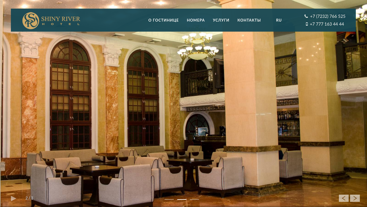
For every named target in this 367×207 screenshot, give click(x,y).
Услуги (221, 20)
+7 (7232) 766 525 (327, 16)
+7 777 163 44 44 (327, 23)
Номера (196, 20)
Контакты (249, 20)
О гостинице (164, 20)
